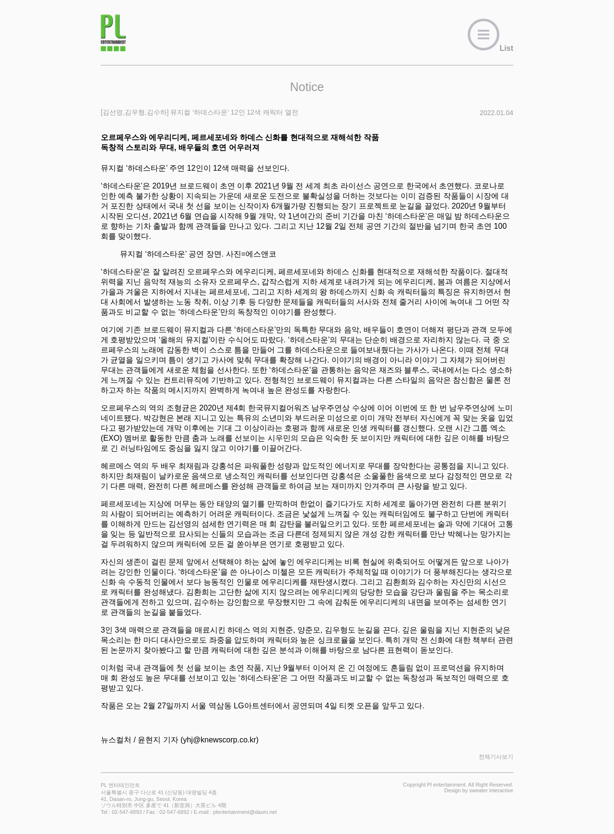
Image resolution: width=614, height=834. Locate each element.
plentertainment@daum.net (245, 812)
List (490, 48)
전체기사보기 (496, 756)
